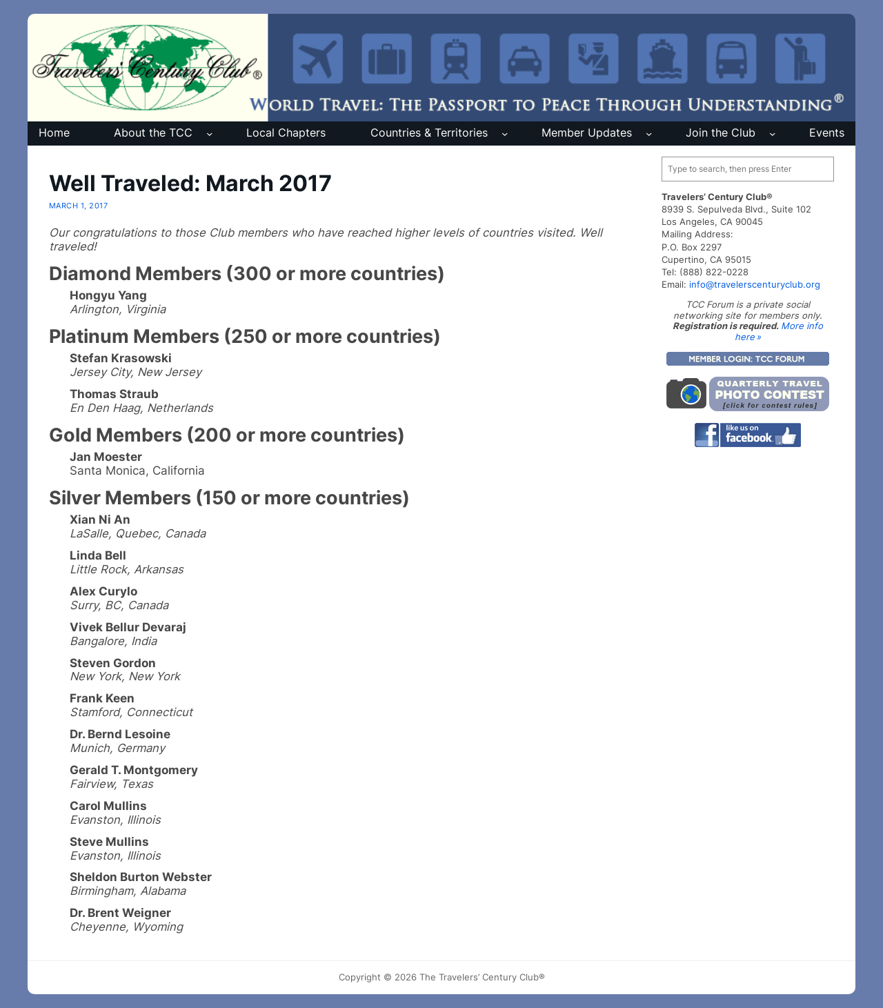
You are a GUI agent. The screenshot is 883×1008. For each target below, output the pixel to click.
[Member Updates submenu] (649, 133)
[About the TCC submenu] (209, 133)
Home (54, 132)
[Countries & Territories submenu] (505, 133)
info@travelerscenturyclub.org (754, 284)
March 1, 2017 (78, 205)
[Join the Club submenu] (772, 133)
